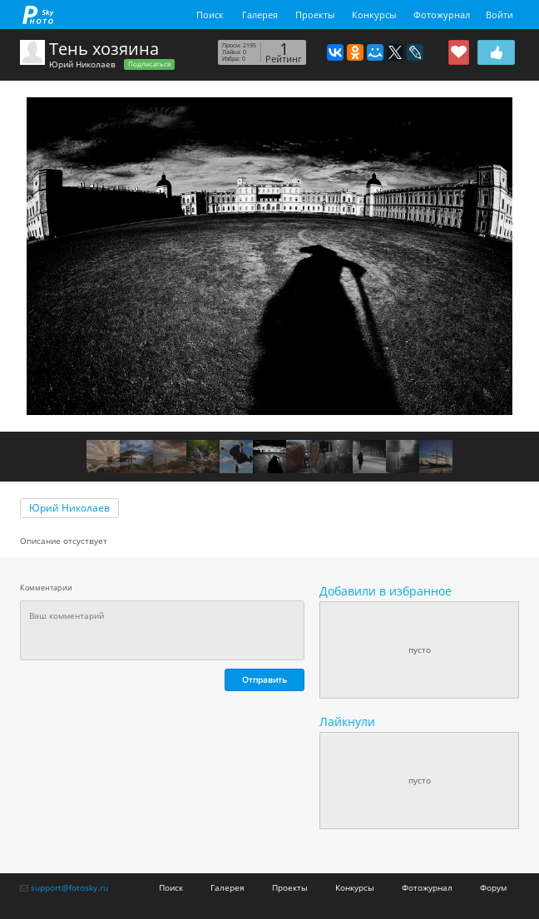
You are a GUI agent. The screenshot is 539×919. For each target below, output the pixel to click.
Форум (493, 887)
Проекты (314, 14)
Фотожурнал (441, 14)
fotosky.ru (38, 14)
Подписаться (149, 64)
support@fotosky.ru (69, 887)
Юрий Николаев (82, 64)
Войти (499, 14)
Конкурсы (374, 14)
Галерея (260, 14)
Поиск (210, 14)
